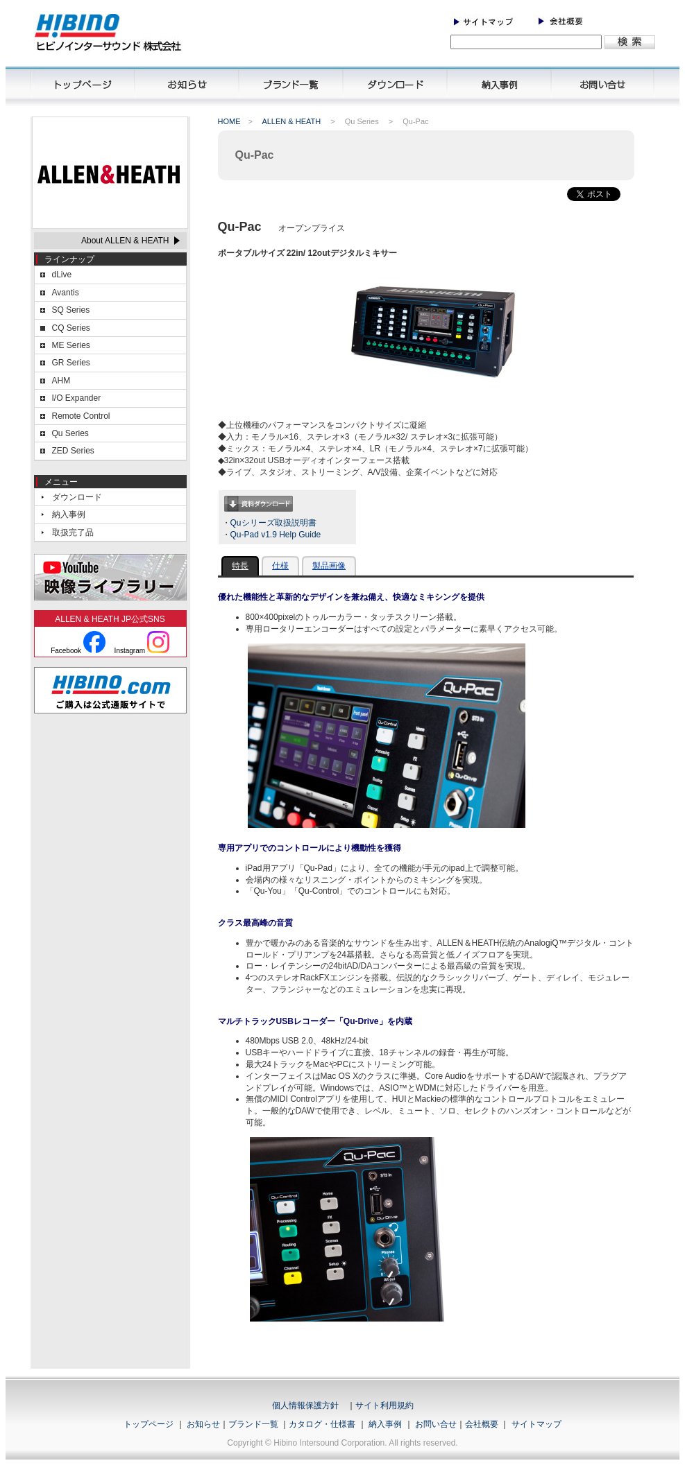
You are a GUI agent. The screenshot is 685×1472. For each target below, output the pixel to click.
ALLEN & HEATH (291, 121)
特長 (240, 566)
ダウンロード (77, 497)
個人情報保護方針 (305, 1405)
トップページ (149, 1424)
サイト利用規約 (384, 1405)
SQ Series (71, 310)
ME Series (71, 345)
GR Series (71, 362)
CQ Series (71, 328)
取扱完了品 (73, 532)
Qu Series (70, 433)
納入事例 (68, 514)
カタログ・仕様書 (322, 1424)
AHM (61, 381)
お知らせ (203, 1424)
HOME (229, 121)
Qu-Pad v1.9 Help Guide (275, 534)
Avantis (65, 292)
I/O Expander (76, 398)
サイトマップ (536, 1424)
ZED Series (73, 451)
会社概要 (481, 1424)
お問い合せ (436, 1424)
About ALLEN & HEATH (125, 240)
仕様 (280, 566)
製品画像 (329, 566)
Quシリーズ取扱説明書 (273, 523)
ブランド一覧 (253, 1424)
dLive (62, 274)
